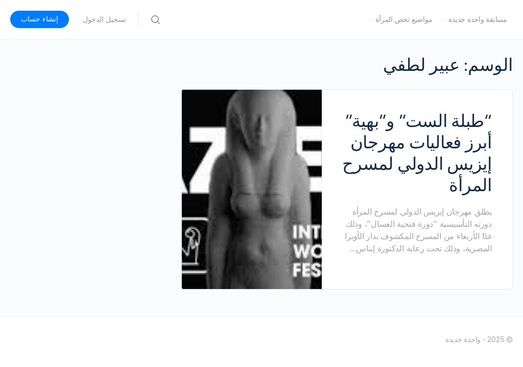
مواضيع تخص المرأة (403, 19)
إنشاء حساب (39, 19)
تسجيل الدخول (104, 19)
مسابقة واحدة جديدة (477, 19)
